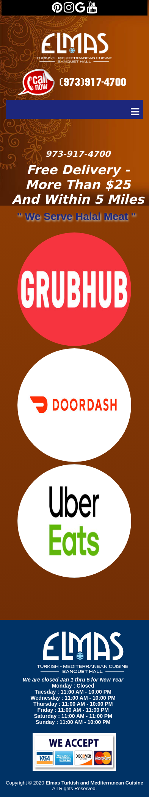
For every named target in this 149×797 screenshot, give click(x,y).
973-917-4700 (77, 154)
